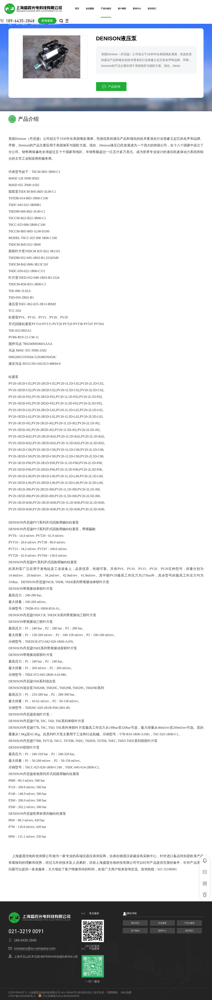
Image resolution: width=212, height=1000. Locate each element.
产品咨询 (111, 86)
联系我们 (189, 930)
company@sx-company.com (34, 948)
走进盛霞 (162, 923)
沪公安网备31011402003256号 (59, 996)
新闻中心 (162, 930)
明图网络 (112, 992)
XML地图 (126, 992)
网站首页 (135, 923)
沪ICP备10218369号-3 (21, 996)
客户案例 (135, 930)
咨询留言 (47, 20)
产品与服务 (189, 923)
